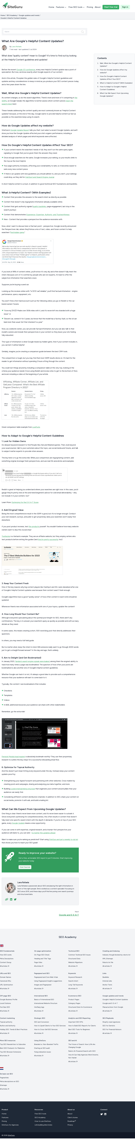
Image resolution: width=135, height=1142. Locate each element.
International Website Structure (45, 1007)
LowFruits (36, 430)
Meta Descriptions (6, 962)
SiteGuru (11, 1139)
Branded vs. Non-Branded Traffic (46, 1048)
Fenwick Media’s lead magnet (13, 760)
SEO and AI (72, 1044)
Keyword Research (75, 981)
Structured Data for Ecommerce (80, 1011)
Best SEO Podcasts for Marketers (12, 1051)
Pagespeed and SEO (41, 977)
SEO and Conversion (41, 1025)
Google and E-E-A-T (69, 918)
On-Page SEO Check (41, 958)
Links (104, 977)
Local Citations (5, 1007)
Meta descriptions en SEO (9, 1085)
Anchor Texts (107, 988)
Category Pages (74, 1007)
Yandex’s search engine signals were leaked (32, 664)
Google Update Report (19, 133)
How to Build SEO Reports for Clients (82, 1029)
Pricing (90, 7)
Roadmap (72, 1125)
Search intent (73, 984)
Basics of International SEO (44, 1003)
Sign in (125, 7)
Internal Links (107, 984)
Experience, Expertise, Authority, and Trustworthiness (47, 218)
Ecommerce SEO (74, 999)
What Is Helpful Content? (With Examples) (116, 86)
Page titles (38, 966)
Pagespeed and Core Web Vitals (46, 981)
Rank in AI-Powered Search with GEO (82, 1054)
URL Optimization (6, 988)
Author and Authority (7, 1029)
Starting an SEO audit (42, 1051)
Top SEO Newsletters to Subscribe (13, 1048)
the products (34, 530)
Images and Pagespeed (42, 988)
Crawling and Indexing (111, 954)
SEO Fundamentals (7, 954)
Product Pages (73, 1003)
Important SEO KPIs (75, 1025)
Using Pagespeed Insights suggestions (48, 984)
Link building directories (43, 1128)
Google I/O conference (26, 73)
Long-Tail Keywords (75, 988)
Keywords (72, 977)
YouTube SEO (5, 1011)
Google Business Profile (8, 1003)
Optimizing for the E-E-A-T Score (24, 505)
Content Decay (5, 966)
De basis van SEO (6, 1077)
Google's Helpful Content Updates (115, 1003)
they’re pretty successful (48, 542)
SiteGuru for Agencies (10, 1128)
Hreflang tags (39, 1011)
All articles (4, 970)
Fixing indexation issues (42, 1055)
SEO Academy (40, 1121)
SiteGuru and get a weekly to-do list (63, 842)
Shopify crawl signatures (111, 1025)
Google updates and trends (113, 999)
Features (61, 7)
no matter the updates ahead (43, 836)
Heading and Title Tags (42, 962)
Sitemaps (3, 1089)
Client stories (73, 1121)
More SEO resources (7, 1044)
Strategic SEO (39, 1022)
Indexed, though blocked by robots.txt (116, 958)
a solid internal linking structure (23, 792)
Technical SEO (73, 954)
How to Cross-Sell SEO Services (46, 1033)
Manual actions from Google (113, 1011)
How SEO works (6, 958)
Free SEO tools (76, 7)
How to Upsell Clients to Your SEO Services (50, 1029)
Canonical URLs (5, 984)
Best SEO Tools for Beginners (79, 1033)
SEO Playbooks (108, 1022)
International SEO (41, 999)
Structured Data (74, 962)
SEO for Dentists (109, 1029)
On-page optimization (42, 954)
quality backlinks (39, 209)
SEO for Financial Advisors (112, 1033)
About (98, 7)
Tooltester (6, 539)
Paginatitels (4, 1081)
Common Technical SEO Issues (79, 958)
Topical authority (6, 1025)
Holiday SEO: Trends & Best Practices (13, 1033)
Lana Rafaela (16, 50)
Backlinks (106, 981)
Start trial (110, 7)
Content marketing (7, 1022)
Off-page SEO (5, 999)
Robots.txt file (108, 966)
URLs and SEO (5, 977)
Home (51, 7)
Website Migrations (75, 966)
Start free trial (25, 870)
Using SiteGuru (40, 1044)
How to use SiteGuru (43, 1125)
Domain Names (5, 981)
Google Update (18, 826)
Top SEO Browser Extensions (10, 1055)
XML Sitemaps (108, 962)
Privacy (70, 1128)
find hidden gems (17, 235)
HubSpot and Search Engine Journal (39, 180)
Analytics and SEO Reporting (79, 1022)
